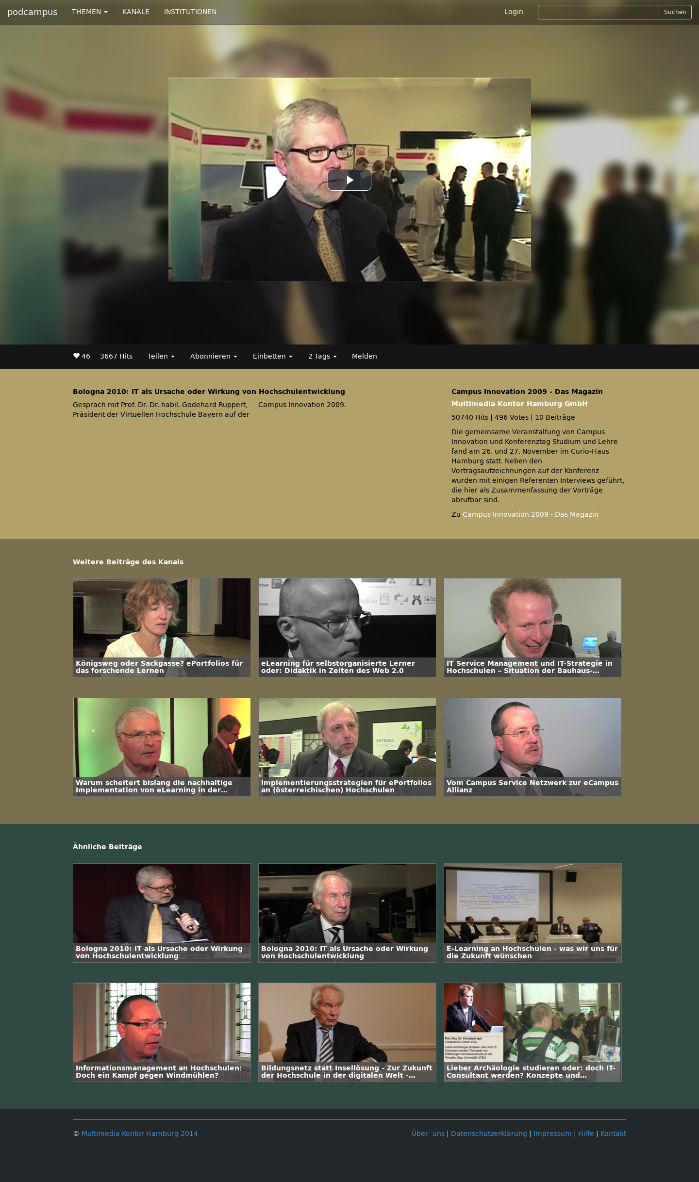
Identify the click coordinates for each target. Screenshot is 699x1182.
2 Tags (322, 356)
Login (513, 12)
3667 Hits (116, 356)
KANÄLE (136, 12)
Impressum (552, 1134)
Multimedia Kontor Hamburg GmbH (519, 404)
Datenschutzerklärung (489, 1134)
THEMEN (90, 12)
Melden (364, 356)
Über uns (428, 1134)
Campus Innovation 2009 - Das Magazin (531, 514)
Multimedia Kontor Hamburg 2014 (140, 1134)
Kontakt (613, 1134)
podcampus (32, 12)
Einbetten (273, 356)
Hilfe (586, 1134)
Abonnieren (213, 356)
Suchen (675, 12)
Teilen (161, 356)
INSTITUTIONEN (190, 12)
